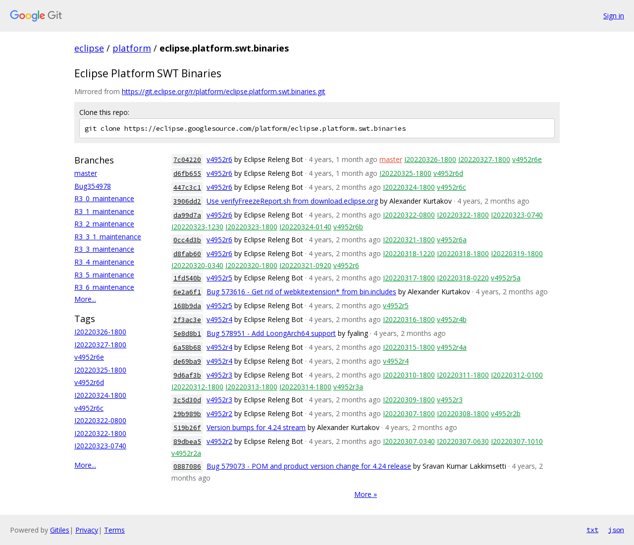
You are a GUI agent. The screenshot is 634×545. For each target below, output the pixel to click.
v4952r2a (186, 453)
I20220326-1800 (100, 331)
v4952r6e (89, 357)
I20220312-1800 (197, 386)
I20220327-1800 (100, 344)
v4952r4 (219, 319)
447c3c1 (187, 187)
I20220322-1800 (100, 433)
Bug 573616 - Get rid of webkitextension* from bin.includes (301, 291)
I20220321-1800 (409, 239)
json (616, 529)
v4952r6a (452, 239)
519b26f (187, 428)
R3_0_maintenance (104, 198)
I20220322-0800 (100, 420)
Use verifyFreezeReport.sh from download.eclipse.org (292, 201)
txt (592, 529)
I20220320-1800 (251, 265)
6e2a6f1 (187, 292)
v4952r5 (219, 277)
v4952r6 (219, 159)
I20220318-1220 (409, 253)
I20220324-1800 (100, 395)
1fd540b (187, 278)
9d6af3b (187, 375)
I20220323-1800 (251, 226)
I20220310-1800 (409, 375)
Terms (114, 530)
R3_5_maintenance (104, 274)
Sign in (613, 15)
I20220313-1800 (251, 386)
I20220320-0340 (197, 265)
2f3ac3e (187, 320)
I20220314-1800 (305, 386)
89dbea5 (187, 441)
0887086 (187, 466)
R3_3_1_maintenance (107, 236)
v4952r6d (89, 382)
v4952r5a (506, 277)
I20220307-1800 (409, 413)
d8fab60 (187, 254)
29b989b (187, 414)
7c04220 (187, 160)
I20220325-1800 (100, 370)
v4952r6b (348, 226)
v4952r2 (219, 413)
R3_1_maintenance (104, 211)
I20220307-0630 (463, 441)
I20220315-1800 (409, 347)
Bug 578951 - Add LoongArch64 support (271, 333)
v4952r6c (89, 408)
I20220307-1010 (517, 441)
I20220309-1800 (409, 399)
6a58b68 (187, 347)
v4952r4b (452, 319)
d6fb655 (187, 173)
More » (365, 494)
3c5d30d (187, 400)
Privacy (86, 530)
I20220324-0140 (305, 226)
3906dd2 (187, 201)
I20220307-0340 (409, 441)
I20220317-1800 (409, 277)
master (85, 173)
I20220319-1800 (517, 253)
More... (85, 299)
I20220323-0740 (100, 445)
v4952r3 (219, 375)
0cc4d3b (187, 240)
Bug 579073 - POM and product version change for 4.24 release (309, 466)
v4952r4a (452, 347)
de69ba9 (187, 361)
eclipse (89, 48)
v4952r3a (348, 386)
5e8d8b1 (187, 333)
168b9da (187, 306)
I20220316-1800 (409, 319)
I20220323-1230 (197, 226)
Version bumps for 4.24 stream (256, 427)
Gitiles (59, 530)
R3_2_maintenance (104, 223)
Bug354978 (92, 186)
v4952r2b (506, 413)
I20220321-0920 (305, 265)
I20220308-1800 (463, 413)
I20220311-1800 (463, 375)
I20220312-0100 (517, 375)
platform (131, 48)
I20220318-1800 (463, 253)
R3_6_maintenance (104, 287)
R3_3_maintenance (104, 249)
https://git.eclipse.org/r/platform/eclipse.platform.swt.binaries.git (223, 91)
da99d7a (187, 215)
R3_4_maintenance (104, 262)
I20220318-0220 (463, 277)
